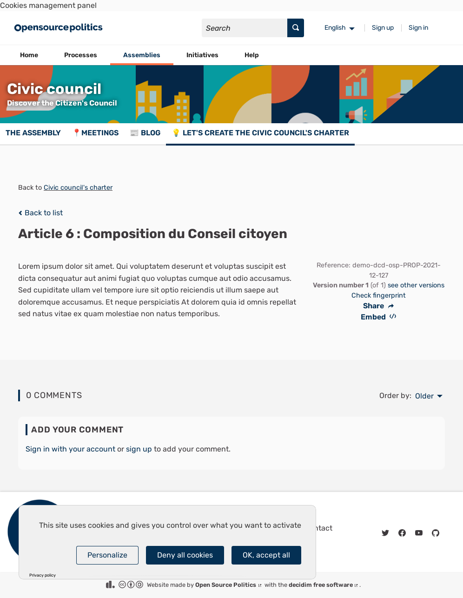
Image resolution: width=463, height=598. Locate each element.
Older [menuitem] (424, 396)
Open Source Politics (229, 584)
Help (252, 55)
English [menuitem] (335, 28)
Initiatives (202, 55)
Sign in (418, 28)
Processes (80, 55)
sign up (139, 449)
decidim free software (324, 584)
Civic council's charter (78, 188)
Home (29, 55)
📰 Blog (145, 132)
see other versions (416, 285)
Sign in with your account (70, 449)
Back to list (40, 212)
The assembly (33, 132)
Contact (318, 528)
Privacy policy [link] (42, 575)
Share (378, 306)
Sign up (383, 28)
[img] (20, 213)
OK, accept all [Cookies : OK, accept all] (266, 555)
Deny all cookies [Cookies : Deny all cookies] (185, 555)
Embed (379, 317)
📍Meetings (95, 132)
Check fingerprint (378, 295)
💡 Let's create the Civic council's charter (260, 132)
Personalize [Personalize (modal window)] (107, 555)
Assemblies (141, 55)
